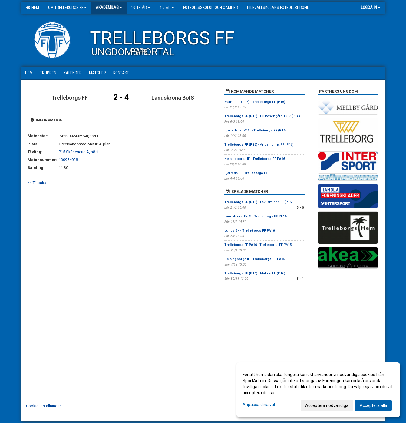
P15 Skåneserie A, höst (79, 152)
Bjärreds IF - (246, 173)
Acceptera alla (373, 405)
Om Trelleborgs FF (67, 7)
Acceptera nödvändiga (326, 405)
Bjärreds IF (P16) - (255, 130)
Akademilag (109, 7)
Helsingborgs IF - (254, 159)
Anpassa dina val (259, 404)
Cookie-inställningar (43, 406)
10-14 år (140, 7)
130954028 (68, 159)
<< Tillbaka (37, 182)
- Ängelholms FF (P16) (259, 145)
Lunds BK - (249, 231)
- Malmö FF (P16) (254, 273)
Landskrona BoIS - (255, 216)
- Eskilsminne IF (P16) (258, 202)
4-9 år (166, 7)
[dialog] (318, 389)
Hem (32, 7)
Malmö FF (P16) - (254, 102)
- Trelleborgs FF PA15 (258, 245)
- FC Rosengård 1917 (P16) (262, 116)
